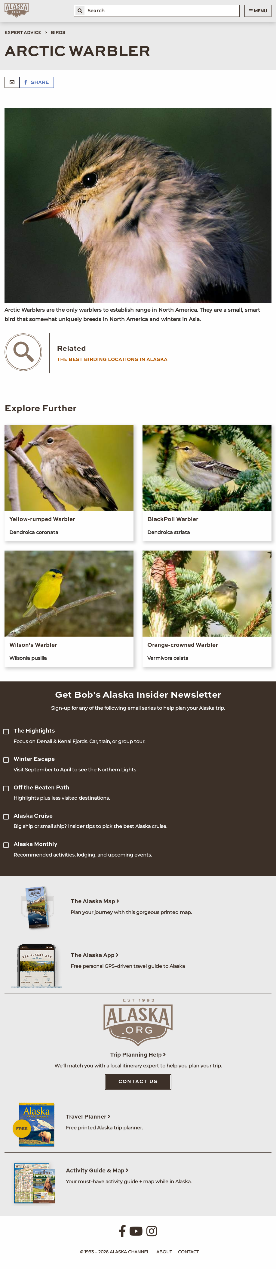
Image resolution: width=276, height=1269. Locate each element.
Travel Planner (88, 1117)
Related (71, 349)
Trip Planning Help (138, 1055)
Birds (58, 33)
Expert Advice (23, 33)
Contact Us (138, 1081)
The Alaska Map (95, 901)
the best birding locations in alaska (112, 359)
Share (37, 82)
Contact (188, 1252)
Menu (258, 11)
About (164, 1252)
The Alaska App (95, 955)
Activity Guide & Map (97, 1171)
